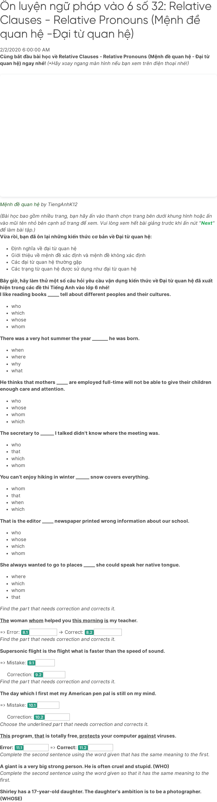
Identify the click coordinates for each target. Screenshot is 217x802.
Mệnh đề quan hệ (20, 204)
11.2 (82, 747)
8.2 (89, 632)
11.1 (19, 747)
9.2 (38, 675)
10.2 (39, 717)
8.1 (25, 632)
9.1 (31, 663)
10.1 (32, 705)
